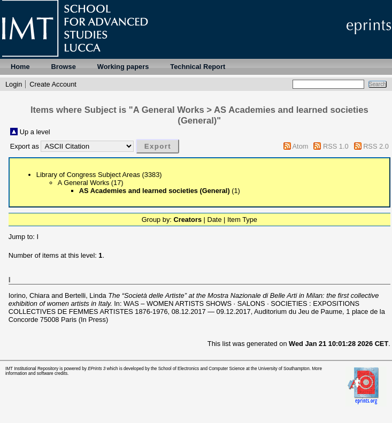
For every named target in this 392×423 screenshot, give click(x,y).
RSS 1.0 (336, 146)
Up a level (35, 132)
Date (214, 220)
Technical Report (197, 67)
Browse (63, 67)
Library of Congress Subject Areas (88, 175)
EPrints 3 (96, 368)
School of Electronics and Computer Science (201, 368)
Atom (301, 146)
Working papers (123, 67)
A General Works (84, 183)
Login (13, 84)
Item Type (242, 220)
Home (20, 67)
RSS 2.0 (376, 146)
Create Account (52, 84)
